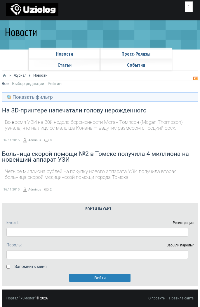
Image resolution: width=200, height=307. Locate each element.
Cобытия (136, 64)
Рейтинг (55, 83)
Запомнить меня (31, 266)
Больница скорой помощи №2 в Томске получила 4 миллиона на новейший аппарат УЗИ (95, 156)
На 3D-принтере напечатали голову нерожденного (74, 110)
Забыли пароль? (180, 245)
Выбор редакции (28, 83)
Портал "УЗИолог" (21, 298)
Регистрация (183, 223)
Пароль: (14, 245)
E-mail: (12, 222)
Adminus (34, 140)
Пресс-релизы (135, 53)
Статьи (65, 64)
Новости (64, 53)
